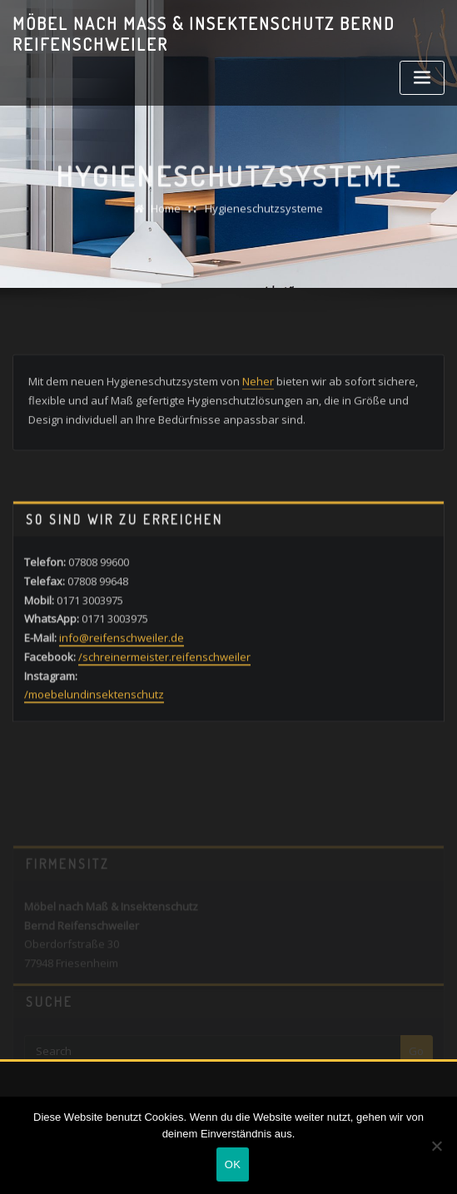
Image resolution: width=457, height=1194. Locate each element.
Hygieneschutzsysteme (264, 217)
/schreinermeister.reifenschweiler (164, 688)
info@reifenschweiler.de (121, 670)
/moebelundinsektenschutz (94, 727)
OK (233, 1164)
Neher (258, 395)
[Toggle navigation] (422, 78)
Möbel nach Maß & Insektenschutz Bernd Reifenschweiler (203, 33)
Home (166, 217)
